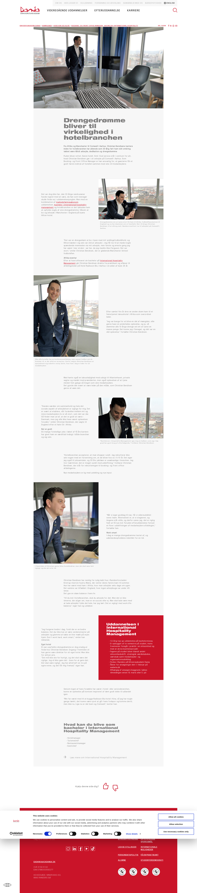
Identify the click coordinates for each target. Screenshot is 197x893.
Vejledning (86, 3)
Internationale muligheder (149, 848)
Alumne (122, 860)
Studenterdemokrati (152, 860)
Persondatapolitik (128, 855)
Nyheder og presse (128, 839)
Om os (58, 3)
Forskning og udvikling (108, 3)
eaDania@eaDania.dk (44, 862)
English (169, 3)
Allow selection (176, 878)
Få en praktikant (149, 855)
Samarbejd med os (132, 3)
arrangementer (126, 834)
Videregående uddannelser (67, 10)
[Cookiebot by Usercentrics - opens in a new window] (16, 888)
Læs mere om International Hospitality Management (98, 757)
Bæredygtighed (153, 3)
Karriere (133, 10)
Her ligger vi (71, 3)
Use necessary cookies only (176, 886)
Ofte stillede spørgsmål (148, 840)
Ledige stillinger (127, 847)
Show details (132, 888)
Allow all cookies (176, 871)
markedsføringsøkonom (67, 202)
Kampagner (147, 834)
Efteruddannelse (107, 10)
